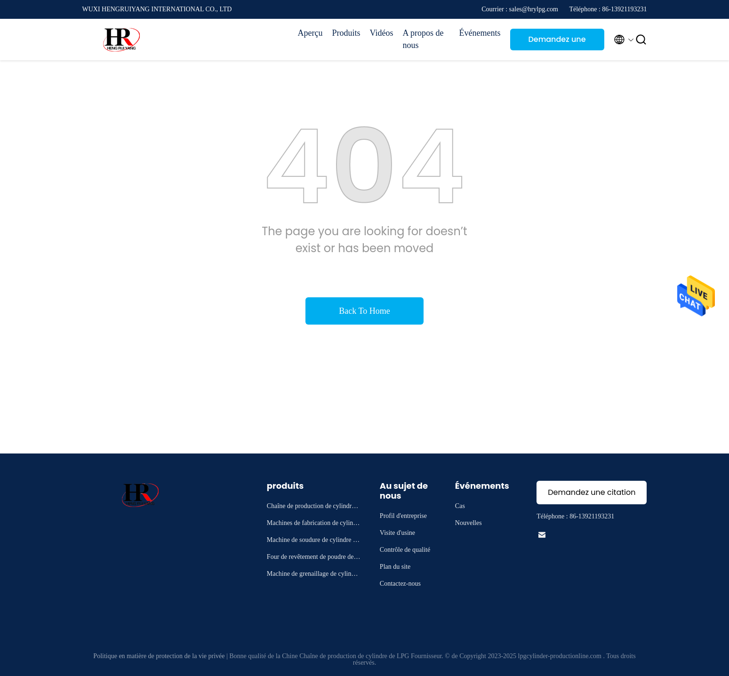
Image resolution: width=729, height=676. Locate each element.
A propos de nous (423, 39)
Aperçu (310, 33)
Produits (346, 33)
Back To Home (364, 311)
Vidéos (381, 33)
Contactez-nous (400, 583)
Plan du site (395, 566)
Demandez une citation (556, 42)
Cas (460, 505)
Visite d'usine (397, 532)
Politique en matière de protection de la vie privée (158, 656)
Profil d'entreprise (403, 515)
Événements (480, 33)
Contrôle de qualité (405, 549)
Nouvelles (468, 522)
